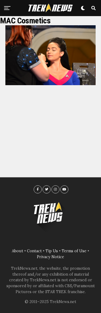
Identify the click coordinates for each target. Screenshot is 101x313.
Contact (34, 251)
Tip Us (52, 251)
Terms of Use (74, 251)
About (17, 251)
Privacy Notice (50, 256)
